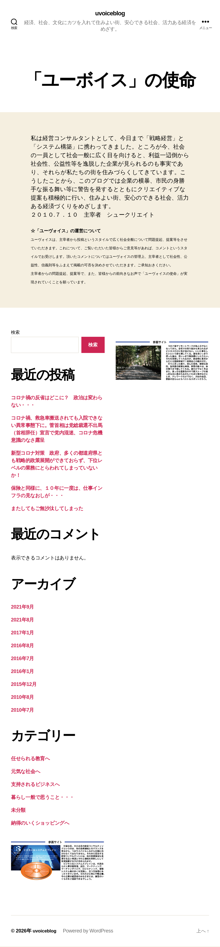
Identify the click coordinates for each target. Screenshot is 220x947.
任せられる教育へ (30, 759)
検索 (15, 332)
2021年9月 (22, 607)
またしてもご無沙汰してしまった (47, 508)
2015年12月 (24, 685)
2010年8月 (22, 697)
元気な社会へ (25, 772)
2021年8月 (22, 620)
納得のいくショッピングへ (40, 823)
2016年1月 (22, 672)
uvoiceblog (110, 13)
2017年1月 (22, 633)
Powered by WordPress (89, 931)
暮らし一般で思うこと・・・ (42, 798)
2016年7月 (22, 659)
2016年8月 (22, 646)
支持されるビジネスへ (35, 785)
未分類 (18, 810)
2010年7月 (22, 710)
